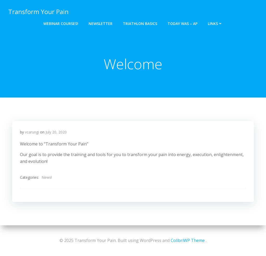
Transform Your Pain (38, 11)
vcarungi (32, 132)
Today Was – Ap (182, 23)
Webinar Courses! (60, 23)
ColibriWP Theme (188, 240)
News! (47, 177)
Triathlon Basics (140, 23)
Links (215, 23)
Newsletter (100, 23)
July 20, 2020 (56, 132)
